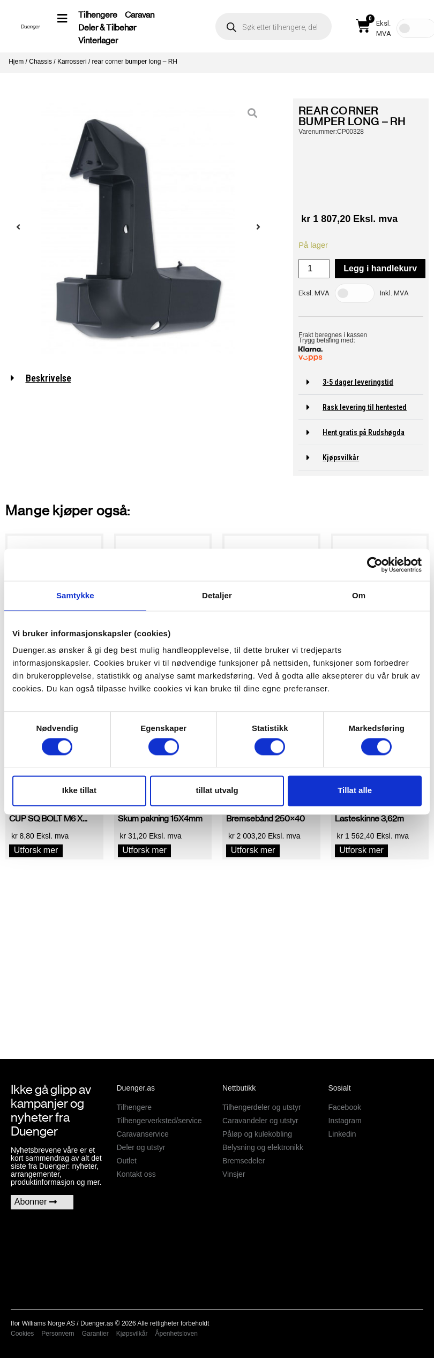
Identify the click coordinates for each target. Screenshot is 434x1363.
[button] (360, 382)
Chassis (40, 61)
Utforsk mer (36, 850)
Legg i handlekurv (380, 268)
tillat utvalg (217, 790)
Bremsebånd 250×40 (265, 818)
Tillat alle (355, 790)
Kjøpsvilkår (341, 457)
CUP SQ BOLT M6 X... (48, 818)
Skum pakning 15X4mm (160, 818)
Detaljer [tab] (217, 595)
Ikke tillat (79, 790)
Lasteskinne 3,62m (369, 818)
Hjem (16, 61)
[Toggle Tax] (355, 293)
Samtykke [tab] (75, 595)
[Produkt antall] (314, 268)
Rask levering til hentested (365, 407)
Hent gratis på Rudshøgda (364, 432)
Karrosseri (72, 61)
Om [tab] (358, 595)
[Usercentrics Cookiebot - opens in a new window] (375, 565)
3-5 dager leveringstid (358, 382)
